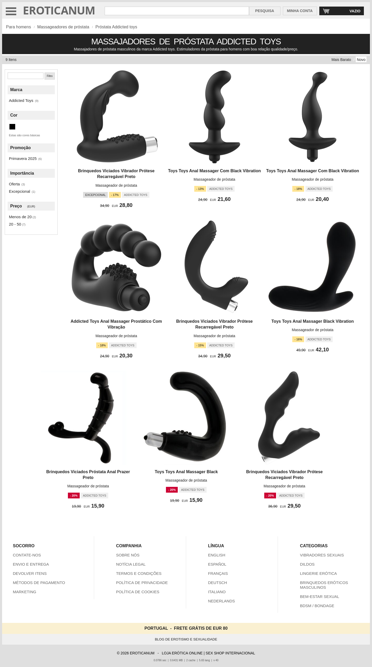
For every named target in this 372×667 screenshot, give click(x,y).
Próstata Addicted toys (116, 27)
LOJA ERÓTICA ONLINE (182, 653)
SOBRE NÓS (127, 555)
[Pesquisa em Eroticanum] (177, 11)
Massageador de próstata (116, 185)
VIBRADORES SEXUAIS (322, 555)
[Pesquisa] (26, 75)
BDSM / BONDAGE (317, 605)
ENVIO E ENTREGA (31, 564)
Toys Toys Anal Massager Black (186, 472)
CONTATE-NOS (27, 555)
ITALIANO (216, 592)
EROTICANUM (59, 10)
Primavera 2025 (23, 158)
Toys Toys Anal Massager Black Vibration (312, 321)
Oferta (14, 184)
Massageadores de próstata (63, 27)
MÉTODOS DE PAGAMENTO (39, 582)
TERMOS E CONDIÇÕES (138, 573)
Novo (361, 60)
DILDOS (307, 564)
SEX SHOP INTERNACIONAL (230, 653)
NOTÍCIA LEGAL (131, 564)
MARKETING (24, 592)
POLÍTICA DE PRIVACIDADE (142, 582)
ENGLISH (216, 555)
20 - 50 (15, 224)
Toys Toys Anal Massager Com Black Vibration (214, 171)
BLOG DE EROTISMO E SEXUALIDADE (186, 639)
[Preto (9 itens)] (12, 126)
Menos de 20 (20, 217)
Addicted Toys (21, 100)
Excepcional (19, 191)
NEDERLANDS (221, 601)
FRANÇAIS (218, 573)
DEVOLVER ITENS (30, 573)
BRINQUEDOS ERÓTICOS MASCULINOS (324, 585)
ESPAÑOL (217, 564)
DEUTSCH (217, 582)
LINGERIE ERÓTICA (318, 573)
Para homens (18, 27)
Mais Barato (341, 60)
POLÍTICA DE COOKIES (137, 592)
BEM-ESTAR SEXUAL (319, 596)
